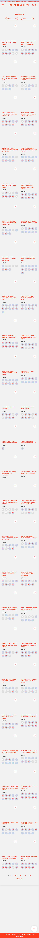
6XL (17, 53)
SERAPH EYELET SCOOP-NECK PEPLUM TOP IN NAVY (9, 681)
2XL (3, 53)
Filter (11, 18)
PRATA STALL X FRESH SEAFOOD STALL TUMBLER (9, 473)
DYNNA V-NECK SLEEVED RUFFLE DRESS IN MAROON (29, 609)
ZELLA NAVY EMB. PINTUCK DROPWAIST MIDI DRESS (28, 573)
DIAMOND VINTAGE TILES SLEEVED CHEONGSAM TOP (10, 752)
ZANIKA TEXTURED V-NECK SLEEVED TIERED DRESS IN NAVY (9, 223)
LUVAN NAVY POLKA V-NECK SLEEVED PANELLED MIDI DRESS (10, 149)
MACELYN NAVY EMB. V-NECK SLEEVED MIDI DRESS (9, 573)
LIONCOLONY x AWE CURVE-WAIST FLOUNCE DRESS (9, 373)
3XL (6, 53)
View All (19, 878)
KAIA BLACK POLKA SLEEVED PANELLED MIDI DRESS (29, 149)
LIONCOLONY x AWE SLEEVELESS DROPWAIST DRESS (29, 337)
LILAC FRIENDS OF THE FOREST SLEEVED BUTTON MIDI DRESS (28, 42)
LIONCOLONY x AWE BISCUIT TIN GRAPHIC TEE (9, 298)
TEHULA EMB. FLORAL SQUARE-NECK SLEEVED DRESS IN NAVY (9, 114)
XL (13, 85)
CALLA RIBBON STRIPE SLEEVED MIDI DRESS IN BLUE (9, 78)
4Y (13, 414)
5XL (13, 53)
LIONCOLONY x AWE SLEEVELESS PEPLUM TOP (28, 298)
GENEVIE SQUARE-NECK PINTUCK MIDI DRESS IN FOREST (9, 502)
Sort (27, 18)
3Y (9, 414)
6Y (3, 417)
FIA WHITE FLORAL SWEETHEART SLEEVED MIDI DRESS (9, 258)
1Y (2, 414)
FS (2, 448)
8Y (6, 417)
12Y (13, 417)
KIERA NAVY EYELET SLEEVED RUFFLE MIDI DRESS (9, 185)
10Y (10, 417)
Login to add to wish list (15, 26)
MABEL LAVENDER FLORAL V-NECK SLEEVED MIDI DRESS (10, 538)
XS (2, 121)
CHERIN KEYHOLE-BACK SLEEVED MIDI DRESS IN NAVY (28, 645)
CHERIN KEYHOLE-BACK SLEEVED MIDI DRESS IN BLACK (9, 645)
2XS (3, 305)
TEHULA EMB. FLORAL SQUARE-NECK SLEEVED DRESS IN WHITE (29, 114)
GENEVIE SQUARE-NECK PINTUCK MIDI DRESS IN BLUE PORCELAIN (29, 502)
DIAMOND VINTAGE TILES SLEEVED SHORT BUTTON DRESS (10, 788)
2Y (6, 414)
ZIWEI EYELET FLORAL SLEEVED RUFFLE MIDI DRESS (9, 42)
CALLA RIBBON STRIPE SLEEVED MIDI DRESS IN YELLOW (28, 78)
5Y (16, 414)
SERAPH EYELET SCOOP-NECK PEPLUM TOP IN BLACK (29, 681)
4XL (10, 53)
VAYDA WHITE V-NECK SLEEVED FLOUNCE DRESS (9, 716)
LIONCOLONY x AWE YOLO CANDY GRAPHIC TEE (28, 258)
